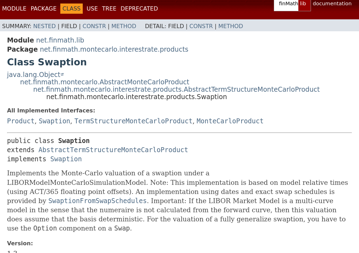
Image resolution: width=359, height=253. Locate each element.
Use (92, 8)
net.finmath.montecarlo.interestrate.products (114, 49)
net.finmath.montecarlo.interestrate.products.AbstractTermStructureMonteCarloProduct (176, 89)
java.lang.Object (33, 74)
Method (123, 26)
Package (43, 8)
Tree (109, 8)
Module (14, 8)
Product (21, 121)
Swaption (54, 121)
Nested (44, 26)
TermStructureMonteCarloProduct (133, 121)
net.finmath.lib (60, 40)
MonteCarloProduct (230, 121)
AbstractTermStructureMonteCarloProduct (113, 150)
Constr (94, 26)
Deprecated (139, 8)
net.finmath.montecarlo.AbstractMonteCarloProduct (104, 82)
